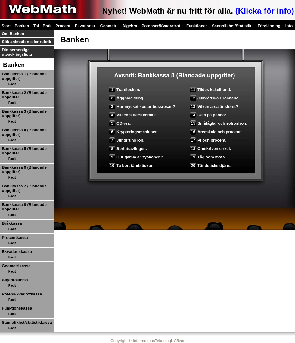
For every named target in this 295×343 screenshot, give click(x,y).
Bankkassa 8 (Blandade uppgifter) (24, 206)
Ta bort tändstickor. (131, 165)
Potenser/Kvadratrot (160, 25)
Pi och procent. (208, 140)
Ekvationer (85, 25)
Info (289, 25)
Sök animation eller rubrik (26, 41)
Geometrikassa (16, 265)
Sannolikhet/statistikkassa (27, 322)
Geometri (109, 25)
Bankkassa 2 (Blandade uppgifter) (24, 94)
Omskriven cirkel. (210, 148)
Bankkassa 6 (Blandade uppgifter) (24, 169)
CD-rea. (120, 123)
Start (6, 25)
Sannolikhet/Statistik (231, 25)
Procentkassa (15, 237)
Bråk (46, 25)
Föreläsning (269, 25)
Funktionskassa (17, 308)
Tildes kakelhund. (210, 89)
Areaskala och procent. (216, 131)
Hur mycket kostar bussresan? (142, 106)
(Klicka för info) (264, 10)
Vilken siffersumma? (132, 115)
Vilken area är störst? (214, 106)
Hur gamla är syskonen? (136, 157)
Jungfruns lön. (126, 140)
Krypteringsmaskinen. (134, 131)
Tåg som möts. (208, 157)
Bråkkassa (12, 223)
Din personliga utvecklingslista (17, 52)
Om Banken (13, 33)
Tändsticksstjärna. (211, 165)
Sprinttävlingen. (128, 148)
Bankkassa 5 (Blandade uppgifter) (24, 150)
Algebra (129, 25)
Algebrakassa (15, 280)
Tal (36, 25)
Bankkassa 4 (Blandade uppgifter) (24, 132)
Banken (21, 25)
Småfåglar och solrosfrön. (218, 123)
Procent (62, 25)
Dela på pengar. (208, 115)
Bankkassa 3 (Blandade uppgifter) (24, 113)
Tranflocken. (124, 89)
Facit (12, 84)
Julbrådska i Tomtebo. (215, 98)
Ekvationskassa (17, 251)
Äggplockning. (126, 98)
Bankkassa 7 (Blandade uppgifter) (24, 188)
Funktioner (196, 25)
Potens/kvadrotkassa (22, 294)
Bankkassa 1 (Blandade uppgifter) (24, 76)
